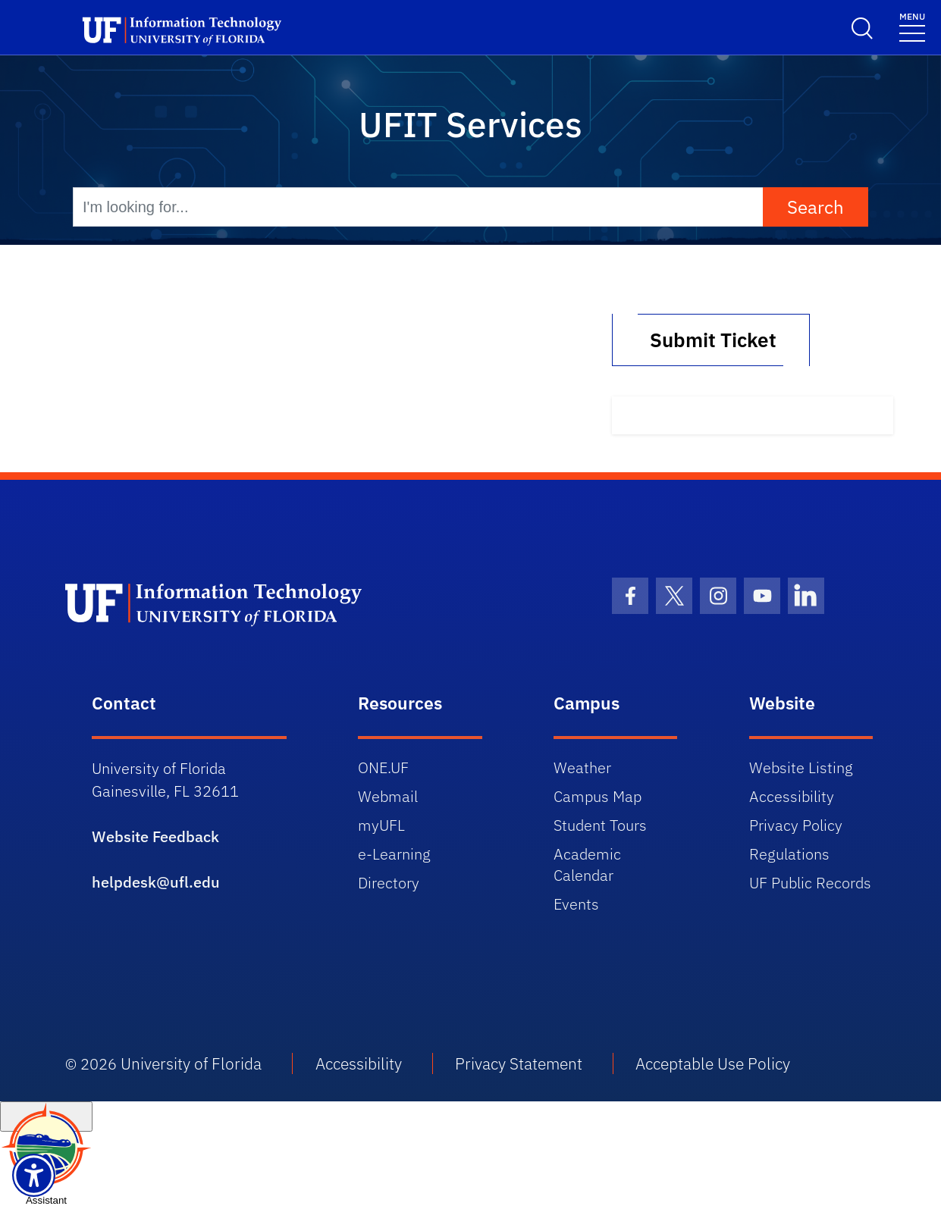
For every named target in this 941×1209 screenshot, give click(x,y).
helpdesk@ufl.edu (156, 882)
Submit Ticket (710, 339)
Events (576, 904)
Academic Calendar (587, 864)
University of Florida (191, 1063)
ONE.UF (383, 767)
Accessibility (791, 796)
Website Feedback (155, 836)
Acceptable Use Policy (712, 1063)
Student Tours (600, 825)
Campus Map (597, 796)
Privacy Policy (795, 825)
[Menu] (912, 26)
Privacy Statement (518, 1063)
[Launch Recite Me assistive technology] (33, 1175)
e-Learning (394, 854)
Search (815, 207)
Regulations (789, 854)
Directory (388, 882)
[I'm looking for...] (418, 207)
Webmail (388, 796)
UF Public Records (810, 882)
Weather (582, 767)
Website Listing (801, 767)
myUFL (381, 825)
